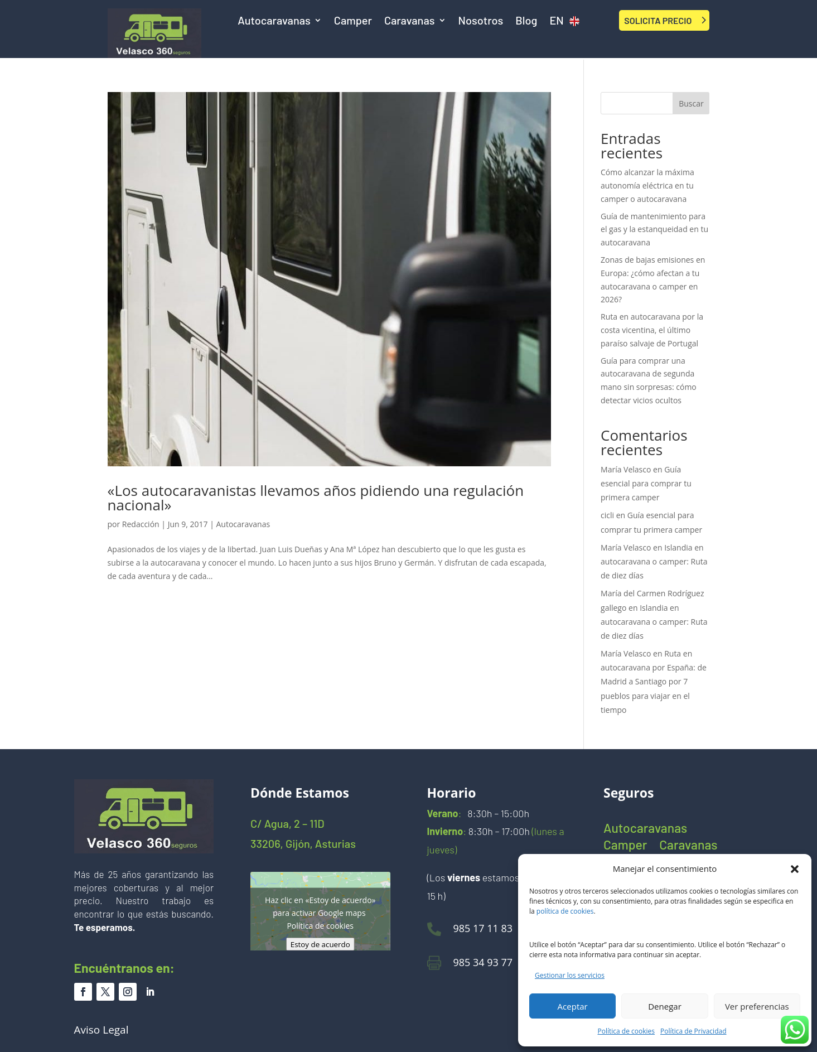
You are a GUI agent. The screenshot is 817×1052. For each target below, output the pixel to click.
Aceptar (573, 1006)
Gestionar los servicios (570, 975)
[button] (794, 869)
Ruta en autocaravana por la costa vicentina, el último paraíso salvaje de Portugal (652, 330)
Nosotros (481, 21)
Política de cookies (626, 1031)
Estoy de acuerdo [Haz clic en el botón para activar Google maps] (320, 944)
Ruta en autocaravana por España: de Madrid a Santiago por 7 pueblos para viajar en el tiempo (654, 681)
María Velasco (626, 469)
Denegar (664, 1006)
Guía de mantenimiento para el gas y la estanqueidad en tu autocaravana (654, 229)
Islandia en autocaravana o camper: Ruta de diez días (654, 561)
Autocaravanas (274, 21)
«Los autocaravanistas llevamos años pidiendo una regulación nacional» (316, 497)
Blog (526, 21)
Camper (353, 21)
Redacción (140, 524)
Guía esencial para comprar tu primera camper (646, 483)
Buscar (691, 103)
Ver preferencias (757, 1006)
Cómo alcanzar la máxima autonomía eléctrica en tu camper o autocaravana (647, 185)
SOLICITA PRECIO (658, 20)
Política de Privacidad (693, 1031)
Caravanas (409, 21)
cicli (607, 515)
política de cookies (565, 911)
